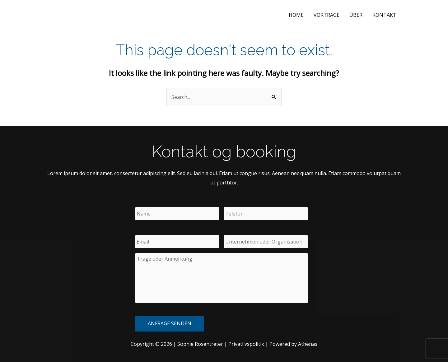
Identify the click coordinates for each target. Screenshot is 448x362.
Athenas (307, 344)
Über (355, 15)
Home (296, 15)
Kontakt (384, 15)
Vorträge (326, 15)
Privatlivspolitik (246, 344)
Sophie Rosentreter (80, 15)
